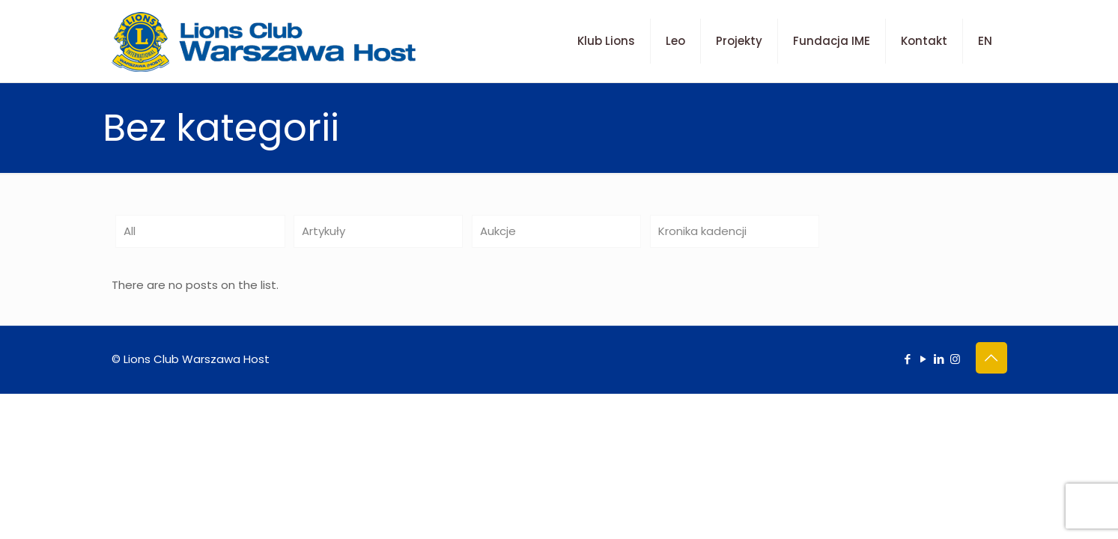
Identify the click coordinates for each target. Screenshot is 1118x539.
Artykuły (323, 231)
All (130, 231)
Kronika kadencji (702, 231)
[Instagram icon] (955, 359)
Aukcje (498, 231)
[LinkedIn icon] (939, 359)
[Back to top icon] (991, 358)
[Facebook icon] (908, 359)
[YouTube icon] (923, 359)
